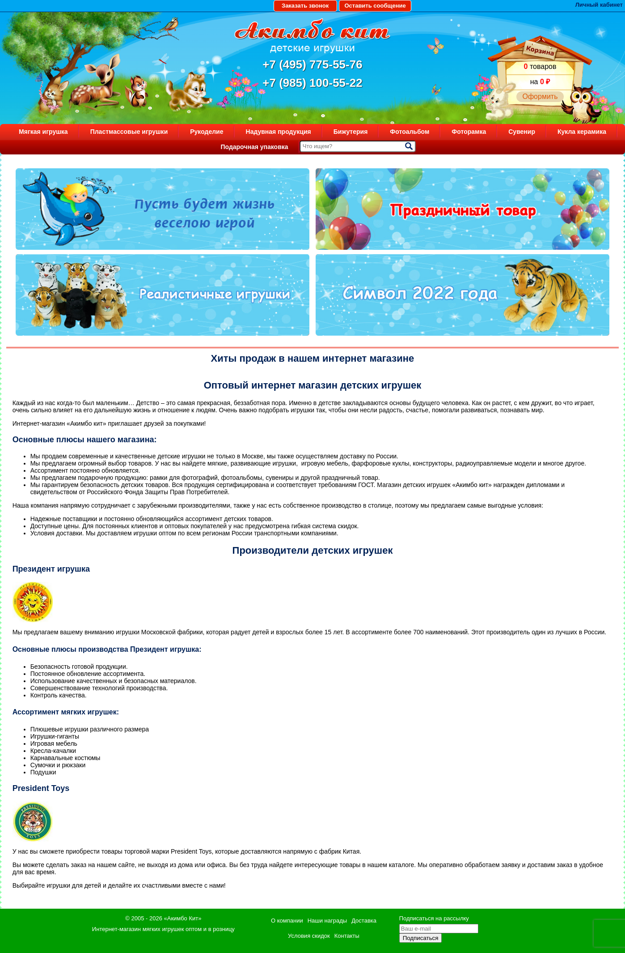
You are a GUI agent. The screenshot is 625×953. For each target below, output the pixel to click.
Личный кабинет (599, 4)
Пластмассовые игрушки (129, 131)
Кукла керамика (581, 131)
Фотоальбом (409, 131)
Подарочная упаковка (254, 146)
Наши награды (327, 920)
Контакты (346, 935)
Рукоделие (206, 131)
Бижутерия (351, 131)
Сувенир (521, 131)
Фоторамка (469, 131)
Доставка (363, 920)
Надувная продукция (278, 131)
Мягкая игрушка (43, 131)
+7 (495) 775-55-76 (312, 64)
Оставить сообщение (374, 5)
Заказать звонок (305, 5)
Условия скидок (309, 935)
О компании (287, 920)
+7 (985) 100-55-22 (312, 83)
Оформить (539, 96)
